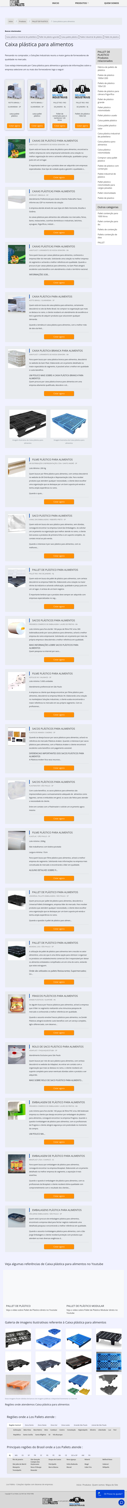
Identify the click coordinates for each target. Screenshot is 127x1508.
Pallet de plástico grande (49, 37)
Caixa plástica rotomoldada (104, 151)
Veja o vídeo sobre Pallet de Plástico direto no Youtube (31, 1310)
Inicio (55, 3)
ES (23, 1455)
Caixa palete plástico (69, 37)
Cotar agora (14, 125)
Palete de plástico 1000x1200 (106, 77)
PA (89, 1455)
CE (66, 1455)
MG (16, 1455)
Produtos (81, 3)
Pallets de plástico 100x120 (106, 85)
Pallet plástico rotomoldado (104, 109)
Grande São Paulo (80, 1425)
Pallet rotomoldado (107, 193)
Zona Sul (54, 1425)
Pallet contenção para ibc (108, 223)
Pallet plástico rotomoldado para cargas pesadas (106, 185)
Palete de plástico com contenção (108, 167)
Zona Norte (29, 1425)
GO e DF (74, 1455)
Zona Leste (65, 1425)
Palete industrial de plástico (91, 37)
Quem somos (111, 3)
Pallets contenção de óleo (107, 236)
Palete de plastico (111, 37)
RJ (10, 1455)
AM (83, 1455)
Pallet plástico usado (107, 115)
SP (29, 1455)
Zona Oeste (42, 1425)
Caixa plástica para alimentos (106, 143)
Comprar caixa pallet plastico (107, 159)
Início (79, 1484)
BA (60, 1455)
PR (35, 1455)
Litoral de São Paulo (99, 1425)
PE (53, 1455)
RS (47, 1455)
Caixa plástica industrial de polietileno (21, 37)
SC (41, 1455)
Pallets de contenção (107, 229)
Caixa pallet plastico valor (107, 127)
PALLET (101, 242)
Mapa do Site (112, 1484)
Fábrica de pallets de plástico (107, 68)
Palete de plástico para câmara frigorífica (108, 93)
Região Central (15, 1425)
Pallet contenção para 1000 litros (108, 215)
